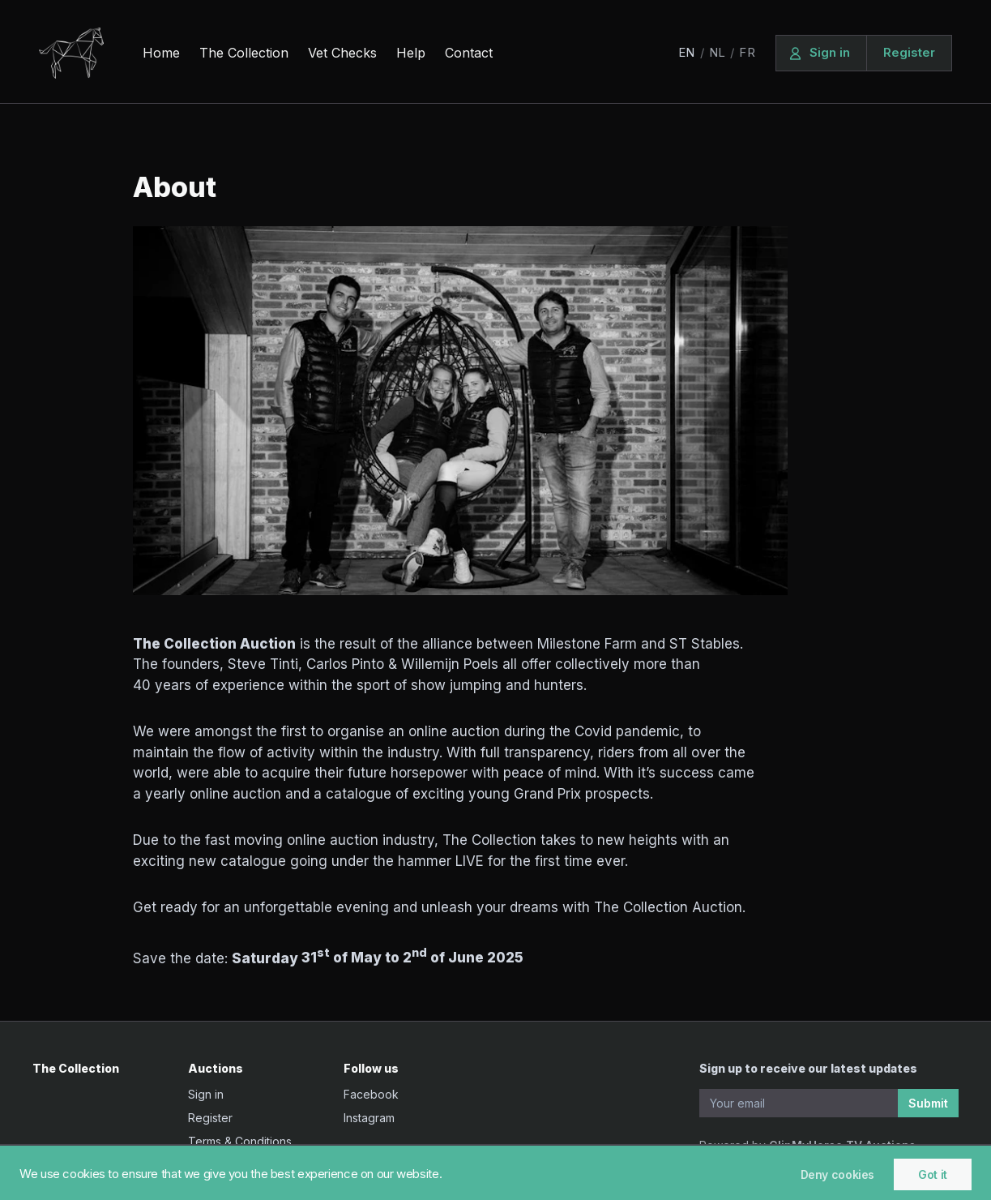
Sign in (206, 1094)
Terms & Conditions (240, 1141)
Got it (932, 1174)
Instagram (369, 1118)
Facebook (371, 1094)
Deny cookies (838, 1174)
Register (210, 1118)
